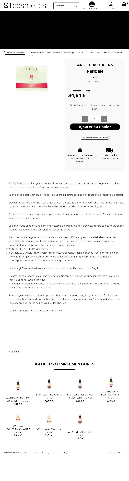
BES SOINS (102, 53)
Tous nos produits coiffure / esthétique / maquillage (51, 53)
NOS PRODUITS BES (85, 53)
